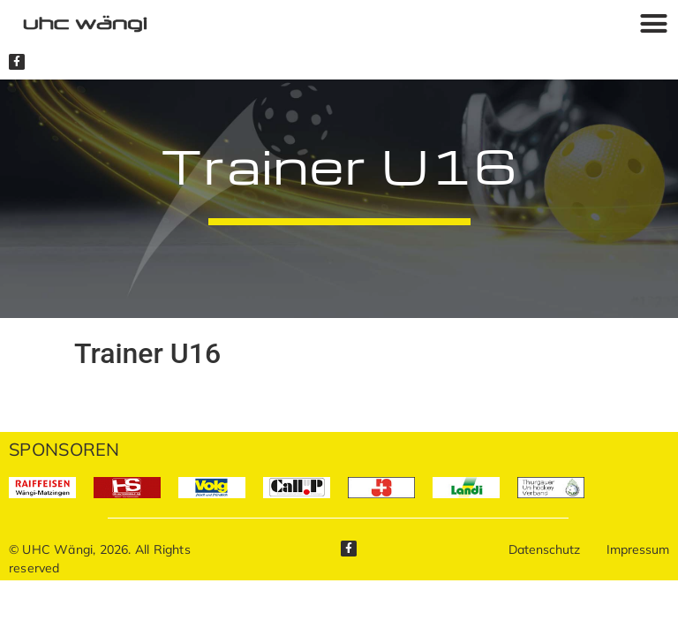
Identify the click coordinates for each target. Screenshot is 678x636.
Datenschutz (544, 549)
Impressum (637, 549)
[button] (653, 23)
